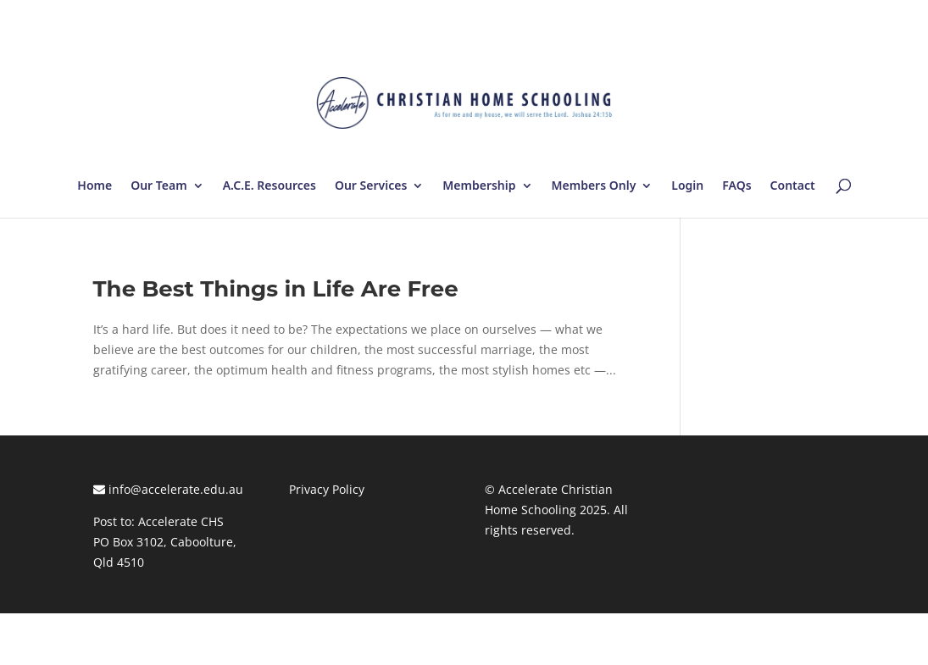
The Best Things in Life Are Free (275, 288)
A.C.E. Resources (269, 186)
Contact (792, 186)
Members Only (594, 186)
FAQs (736, 186)
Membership (478, 186)
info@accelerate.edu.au (168, 489)
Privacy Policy (326, 489)
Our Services (371, 186)
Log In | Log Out (789, 17)
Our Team (158, 186)
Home (94, 186)
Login (687, 186)
